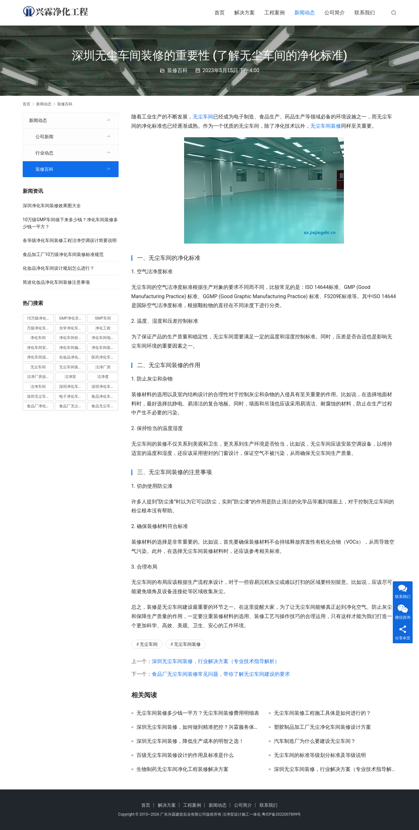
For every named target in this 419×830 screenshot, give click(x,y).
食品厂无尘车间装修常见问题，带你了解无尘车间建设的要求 (221, 674)
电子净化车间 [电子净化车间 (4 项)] (70, 396)
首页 (219, 13)
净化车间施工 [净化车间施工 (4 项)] (70, 347)
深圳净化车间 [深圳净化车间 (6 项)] (70, 386)
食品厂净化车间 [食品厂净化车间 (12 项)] (40, 406)
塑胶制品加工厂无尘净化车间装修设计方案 (322, 727)
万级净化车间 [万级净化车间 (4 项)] (38, 328)
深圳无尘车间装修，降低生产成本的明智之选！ (190, 741)
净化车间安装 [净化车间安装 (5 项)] (38, 347)
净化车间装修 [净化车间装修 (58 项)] (102, 347)
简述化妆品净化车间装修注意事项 (56, 282)
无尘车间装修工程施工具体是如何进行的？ (322, 713)
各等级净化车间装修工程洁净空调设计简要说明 (70, 240)
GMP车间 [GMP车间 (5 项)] (103, 318)
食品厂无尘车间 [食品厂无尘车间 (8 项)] (72, 406)
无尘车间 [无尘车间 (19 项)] (38, 367)
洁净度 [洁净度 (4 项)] (103, 376)
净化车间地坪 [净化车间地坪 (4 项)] (102, 338)
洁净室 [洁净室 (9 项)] (70, 376)
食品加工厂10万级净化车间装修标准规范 (63, 254)
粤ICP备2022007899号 (281, 814)
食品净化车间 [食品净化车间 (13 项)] (102, 396)
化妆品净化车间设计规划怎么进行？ (58, 268)
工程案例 (274, 13)
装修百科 (177, 70)
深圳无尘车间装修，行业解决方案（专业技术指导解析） (216, 661)
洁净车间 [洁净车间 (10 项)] (38, 386)
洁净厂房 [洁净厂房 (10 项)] (103, 367)
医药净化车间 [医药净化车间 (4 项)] (102, 357)
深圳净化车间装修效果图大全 (52, 205)
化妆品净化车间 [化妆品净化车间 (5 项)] (72, 357)
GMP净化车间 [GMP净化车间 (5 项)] (71, 318)
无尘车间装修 (325, 126)
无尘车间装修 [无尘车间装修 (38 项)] (70, 367)
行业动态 (44, 152)
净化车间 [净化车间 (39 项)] (38, 338)
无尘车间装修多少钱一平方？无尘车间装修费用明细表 (197, 713)
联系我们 (364, 13)
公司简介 (334, 13)
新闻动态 (304, 13)
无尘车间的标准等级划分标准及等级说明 (320, 755)
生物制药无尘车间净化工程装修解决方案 (182, 769)
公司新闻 (44, 136)
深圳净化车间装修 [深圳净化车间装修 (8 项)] (104, 386)
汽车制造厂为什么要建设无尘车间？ (315, 741)
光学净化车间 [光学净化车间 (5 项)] (70, 328)
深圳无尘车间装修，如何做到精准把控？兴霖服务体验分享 (197, 727)
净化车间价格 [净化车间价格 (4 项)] (70, 338)
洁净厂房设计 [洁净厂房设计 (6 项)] (38, 376)
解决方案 (244, 13)
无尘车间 (203, 117)
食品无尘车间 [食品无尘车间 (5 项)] (102, 406)
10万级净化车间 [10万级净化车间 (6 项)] (40, 318)
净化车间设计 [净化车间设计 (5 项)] (38, 357)
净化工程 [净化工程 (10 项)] (103, 328)
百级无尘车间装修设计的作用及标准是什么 (185, 755)
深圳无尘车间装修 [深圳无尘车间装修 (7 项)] (40, 396)
